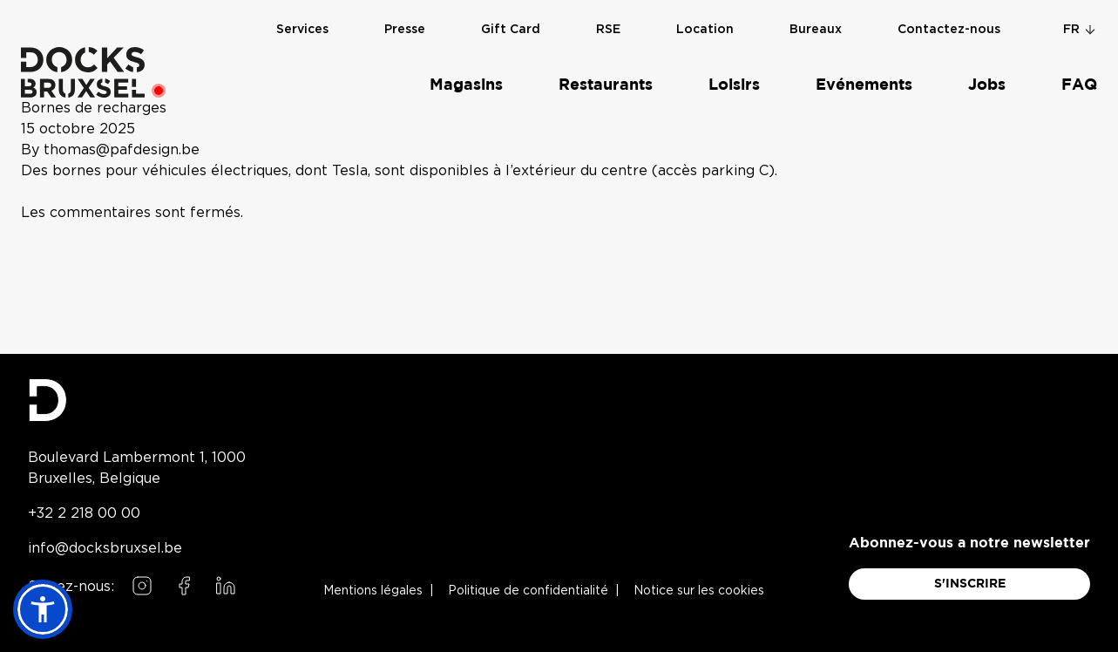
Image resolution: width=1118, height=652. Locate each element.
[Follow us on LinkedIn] (226, 586)
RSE (608, 29)
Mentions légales (373, 591)
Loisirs (734, 85)
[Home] (83, 71)
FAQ (1079, 85)
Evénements (864, 85)
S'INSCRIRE (970, 584)
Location (705, 29)
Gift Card (510, 29)
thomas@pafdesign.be (122, 150)
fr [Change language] (1080, 29)
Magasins (466, 85)
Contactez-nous (949, 29)
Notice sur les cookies (699, 591)
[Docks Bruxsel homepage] (137, 400)
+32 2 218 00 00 (84, 512)
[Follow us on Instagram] (142, 586)
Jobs (987, 85)
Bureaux (815, 29)
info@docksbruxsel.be (105, 547)
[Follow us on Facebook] (184, 586)
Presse (404, 29)
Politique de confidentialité (528, 591)
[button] (42, 609)
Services (302, 29)
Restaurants (606, 85)
